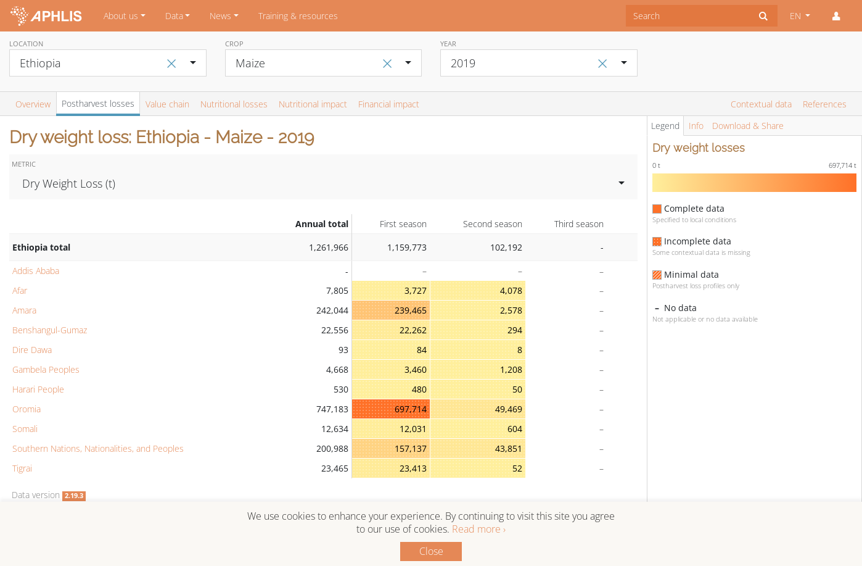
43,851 (508, 448)
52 (517, 468)
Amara (24, 310)
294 (514, 330)
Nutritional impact (313, 104)
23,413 (413, 468)
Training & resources (298, 16)
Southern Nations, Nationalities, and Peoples (98, 448)
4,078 (511, 290)
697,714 (411, 409)
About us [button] (121, 16)
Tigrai (22, 468)
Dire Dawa (32, 350)
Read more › (479, 529)
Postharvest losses (98, 103)
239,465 (411, 310)
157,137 (411, 448)
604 (514, 429)
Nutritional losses (234, 104)
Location (26, 43)
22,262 (413, 330)
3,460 (415, 369)
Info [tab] (696, 125)
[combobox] (688, 16)
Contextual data (761, 104)
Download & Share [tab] (748, 125)
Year (448, 43)
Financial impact (388, 104)
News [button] (220, 16)
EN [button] (796, 16)
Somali (25, 429)
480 (419, 389)
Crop (234, 43)
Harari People (38, 389)
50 (517, 389)
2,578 (511, 310)
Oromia (26, 409)
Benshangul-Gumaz (49, 330)
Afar (19, 290)
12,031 (413, 429)
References (825, 104)
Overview (33, 104)
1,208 (511, 369)
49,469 (508, 409)
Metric (24, 164)
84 (422, 350)
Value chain (167, 104)
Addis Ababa (35, 271)
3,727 (415, 290)
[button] (836, 16)
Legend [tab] (665, 125)
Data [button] (174, 16)
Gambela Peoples (46, 369)
